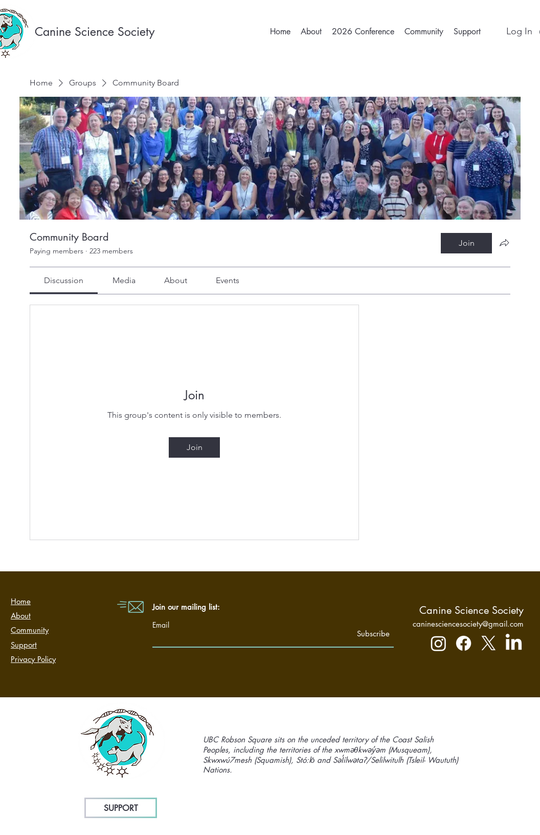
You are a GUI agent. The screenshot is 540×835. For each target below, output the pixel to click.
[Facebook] (464, 643)
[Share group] (504, 243)
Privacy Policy (33, 659)
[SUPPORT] (120, 808)
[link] (63, 280)
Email (160, 625)
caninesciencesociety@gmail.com (468, 624)
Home (21, 601)
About (21, 615)
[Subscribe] (364, 634)
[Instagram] (438, 643)
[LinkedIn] (514, 643)
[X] (489, 643)
